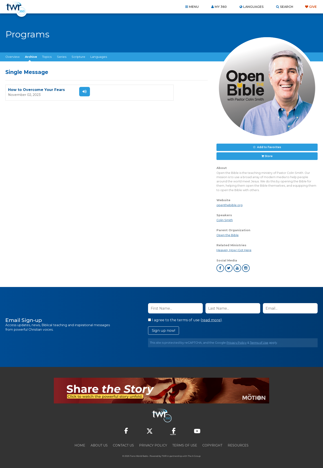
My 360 (221, 7)
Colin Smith (224, 218)
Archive (31, 56)
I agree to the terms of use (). (185, 318)
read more (211, 318)
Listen (79, 91)
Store (268, 154)
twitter (229, 266)
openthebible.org (229, 203)
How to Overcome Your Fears (36, 90)
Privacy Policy (237, 341)
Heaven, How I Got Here (233, 248)
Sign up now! (163, 329)
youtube (237, 266)
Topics (47, 56)
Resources (238, 444)
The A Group (194, 454)
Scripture (78, 56)
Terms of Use (259, 341)
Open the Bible (227, 233)
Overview (12, 56)
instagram (246, 266)
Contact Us (123, 444)
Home (79, 444)
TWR (164, 454)
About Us (99, 444)
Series (61, 56)
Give (313, 7)
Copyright (212, 444)
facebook (220, 266)
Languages (98, 56)
